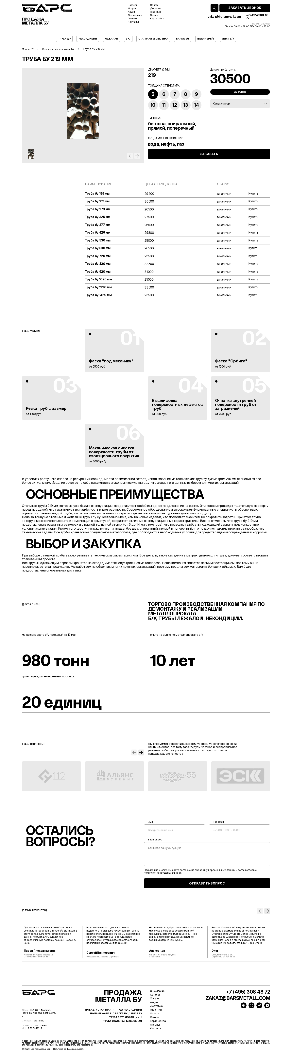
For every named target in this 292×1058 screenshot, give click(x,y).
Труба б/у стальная (97, 1019)
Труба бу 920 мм (98, 273)
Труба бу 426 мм (98, 233)
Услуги (132, 8)
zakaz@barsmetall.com (224, 16)
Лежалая (111, 38)
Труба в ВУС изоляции (124, 1026)
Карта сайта (157, 18)
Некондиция (87, 38)
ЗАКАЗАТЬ (209, 158)
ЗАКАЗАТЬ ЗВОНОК (244, 7)
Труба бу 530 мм (98, 241)
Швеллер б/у (205, 38)
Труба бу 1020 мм (99, 281)
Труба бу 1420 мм (99, 297)
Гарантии (155, 12)
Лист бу (136, 1023)
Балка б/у (182, 38)
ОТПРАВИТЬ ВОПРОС (207, 885)
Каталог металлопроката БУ (64, 49)
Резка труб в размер (46, 410)
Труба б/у (64, 38)
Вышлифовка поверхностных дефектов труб (177, 406)
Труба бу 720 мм (98, 257)
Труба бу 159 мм (98, 194)
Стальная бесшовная (153, 38)
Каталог (132, 5)
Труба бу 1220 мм (99, 289)
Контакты (133, 22)
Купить (253, 194)
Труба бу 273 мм (98, 209)
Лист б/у (228, 38)
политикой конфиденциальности (163, 874)
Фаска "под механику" (111, 363)
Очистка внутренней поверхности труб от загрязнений (236, 406)
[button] (130, 156)
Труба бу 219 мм (98, 202)
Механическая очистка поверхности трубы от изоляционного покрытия (114, 454)
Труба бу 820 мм (98, 265)
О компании (135, 15)
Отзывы (132, 18)
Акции (131, 12)
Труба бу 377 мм (98, 225)
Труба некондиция (128, 1019)
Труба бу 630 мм (98, 249)
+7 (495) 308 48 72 (257, 16)
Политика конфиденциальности (68, 1051)
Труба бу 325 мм (98, 217)
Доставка (156, 8)
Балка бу (121, 1023)
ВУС (128, 38)
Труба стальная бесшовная (122, 1030)
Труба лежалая (100, 1023)
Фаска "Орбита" (231, 363)
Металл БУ (29, 49)
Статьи (154, 15)
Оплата (154, 5)
